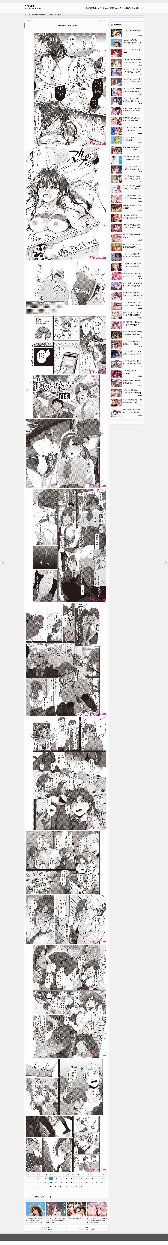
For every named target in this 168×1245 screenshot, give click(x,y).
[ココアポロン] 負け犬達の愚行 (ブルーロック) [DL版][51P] (132, 227)
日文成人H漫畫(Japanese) (112, 8)
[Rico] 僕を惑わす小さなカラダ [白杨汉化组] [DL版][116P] (132, 324)
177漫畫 (30, 6)
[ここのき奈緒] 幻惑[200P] (75, 1218)
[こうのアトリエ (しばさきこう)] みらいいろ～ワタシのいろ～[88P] (132, 169)
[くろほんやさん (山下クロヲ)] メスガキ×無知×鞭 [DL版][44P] (132, 266)
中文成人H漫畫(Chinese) (92, 8)
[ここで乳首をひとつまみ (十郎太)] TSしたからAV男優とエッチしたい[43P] (132, 178)
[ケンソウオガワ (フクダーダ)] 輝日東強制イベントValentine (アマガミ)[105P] (132, 159)
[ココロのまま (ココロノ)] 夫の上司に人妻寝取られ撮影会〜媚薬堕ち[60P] (55, 1220)
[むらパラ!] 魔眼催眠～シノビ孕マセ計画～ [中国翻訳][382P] (132, 392)
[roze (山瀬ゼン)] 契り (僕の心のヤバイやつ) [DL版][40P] (132, 412)
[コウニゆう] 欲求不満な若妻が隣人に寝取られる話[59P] (132, 101)
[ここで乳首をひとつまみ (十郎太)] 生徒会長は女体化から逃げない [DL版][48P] (97, 1220)
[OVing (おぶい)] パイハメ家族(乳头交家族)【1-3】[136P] (132, 402)
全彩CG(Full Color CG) (131, 8)
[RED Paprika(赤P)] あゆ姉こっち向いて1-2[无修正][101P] (132, 188)
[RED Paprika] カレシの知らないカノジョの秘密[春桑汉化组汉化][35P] (132, 285)
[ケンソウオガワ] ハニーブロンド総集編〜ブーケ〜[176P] (132, 139)
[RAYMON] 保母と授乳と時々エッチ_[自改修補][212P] (131, 120)
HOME (28, 14)
